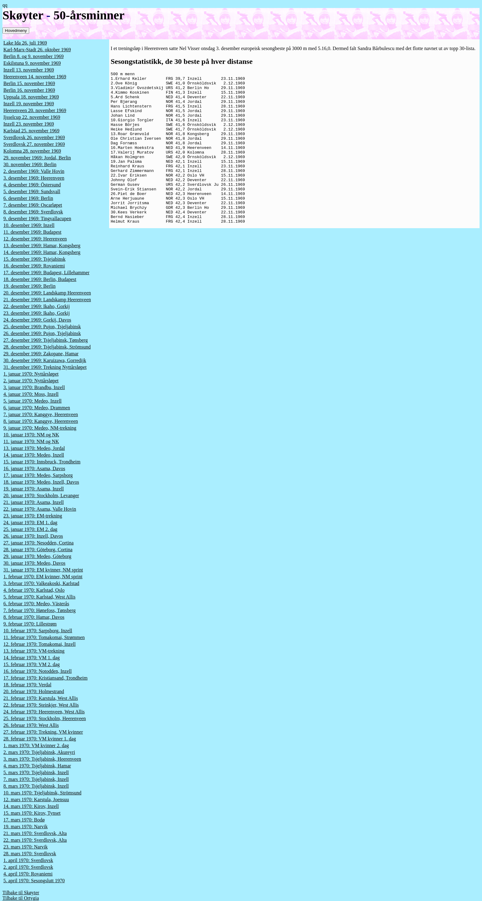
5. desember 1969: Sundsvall (31, 191)
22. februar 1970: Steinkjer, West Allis (41, 705)
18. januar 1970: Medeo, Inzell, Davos (41, 482)
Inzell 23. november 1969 (28, 124)
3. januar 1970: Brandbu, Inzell (34, 387)
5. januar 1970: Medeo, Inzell (32, 401)
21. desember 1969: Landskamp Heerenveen (47, 299)
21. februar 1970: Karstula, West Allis (40, 698)
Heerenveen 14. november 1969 (34, 76)
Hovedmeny (16, 30)
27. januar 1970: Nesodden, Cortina (38, 542)
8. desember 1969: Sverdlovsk (33, 211)
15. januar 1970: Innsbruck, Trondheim (42, 461)
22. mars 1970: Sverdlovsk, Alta (35, 840)
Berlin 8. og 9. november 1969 (33, 56)
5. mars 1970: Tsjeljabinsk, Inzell (36, 772)
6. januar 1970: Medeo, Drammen (36, 407)
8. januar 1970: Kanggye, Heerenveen (40, 421)
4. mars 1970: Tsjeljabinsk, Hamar (37, 765)
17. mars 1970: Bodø (24, 819)
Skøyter (22, 15)
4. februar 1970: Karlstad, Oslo (34, 590)
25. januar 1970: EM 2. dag (30, 529)
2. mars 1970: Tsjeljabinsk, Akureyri (39, 752)
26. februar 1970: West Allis (31, 725)
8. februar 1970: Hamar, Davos (33, 617)
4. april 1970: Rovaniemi (28, 873)
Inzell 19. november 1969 (28, 103)
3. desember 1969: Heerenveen (33, 178)
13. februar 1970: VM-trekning (34, 650)
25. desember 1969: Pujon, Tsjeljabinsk (42, 326)
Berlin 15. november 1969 (29, 83)
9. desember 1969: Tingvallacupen (37, 218)
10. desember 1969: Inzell (28, 225)
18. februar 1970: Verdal (27, 684)
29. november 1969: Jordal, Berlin (37, 157)
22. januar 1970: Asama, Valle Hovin (39, 509)
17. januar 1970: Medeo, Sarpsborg (38, 475)
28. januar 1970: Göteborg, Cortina (38, 549)
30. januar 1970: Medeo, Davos (34, 563)
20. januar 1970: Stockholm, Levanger (41, 495)
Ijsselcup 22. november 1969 (31, 117)
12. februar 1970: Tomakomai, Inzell (39, 644)
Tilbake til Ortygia (20, 898)
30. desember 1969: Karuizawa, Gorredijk (44, 360)
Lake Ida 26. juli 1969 (25, 42)
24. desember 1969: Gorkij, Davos (37, 319)
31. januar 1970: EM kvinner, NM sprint (43, 569)
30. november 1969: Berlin (29, 164)
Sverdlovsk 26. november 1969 (34, 137)
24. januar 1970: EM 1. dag (30, 522)
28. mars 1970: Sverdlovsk (29, 853)
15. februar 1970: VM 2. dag (31, 664)
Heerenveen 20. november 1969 (34, 110)
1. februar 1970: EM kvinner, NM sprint (42, 576)
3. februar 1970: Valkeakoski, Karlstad (41, 583)
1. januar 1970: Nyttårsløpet (31, 373)
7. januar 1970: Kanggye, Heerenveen (40, 414)
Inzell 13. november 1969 (28, 69)
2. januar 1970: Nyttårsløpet (31, 380)
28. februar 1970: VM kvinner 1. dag (39, 738)
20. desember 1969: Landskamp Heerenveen (47, 292)
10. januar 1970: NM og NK (31, 434)
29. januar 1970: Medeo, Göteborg (37, 556)
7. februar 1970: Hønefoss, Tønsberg (39, 610)
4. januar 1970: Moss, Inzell (31, 394)
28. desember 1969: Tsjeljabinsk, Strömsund (47, 346)
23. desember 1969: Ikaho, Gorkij (36, 313)
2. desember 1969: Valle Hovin (33, 171)
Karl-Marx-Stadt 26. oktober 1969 (37, 49)
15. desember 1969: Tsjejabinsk (34, 259)
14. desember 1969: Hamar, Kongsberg (42, 252)
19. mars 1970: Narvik (25, 826)
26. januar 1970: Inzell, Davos (33, 536)
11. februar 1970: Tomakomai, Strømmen (44, 637)
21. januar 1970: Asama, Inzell (33, 502)
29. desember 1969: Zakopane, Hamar (40, 353)
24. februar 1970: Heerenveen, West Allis (44, 711)
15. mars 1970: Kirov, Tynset (32, 813)
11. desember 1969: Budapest (32, 232)
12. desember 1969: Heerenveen (35, 238)
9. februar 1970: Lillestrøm (30, 623)
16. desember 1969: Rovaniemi (34, 265)
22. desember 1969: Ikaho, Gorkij (36, 306)
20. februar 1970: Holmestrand (33, 691)
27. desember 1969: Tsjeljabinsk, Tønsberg (45, 340)
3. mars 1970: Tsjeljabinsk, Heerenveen (42, 759)
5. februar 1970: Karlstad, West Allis (39, 596)
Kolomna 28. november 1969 (32, 151)
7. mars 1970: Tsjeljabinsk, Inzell (36, 779)
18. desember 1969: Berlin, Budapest (39, 279)
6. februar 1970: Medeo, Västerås (36, 603)
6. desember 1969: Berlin (28, 198)
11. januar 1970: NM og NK (31, 441)
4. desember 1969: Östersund (32, 184)
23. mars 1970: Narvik (25, 846)
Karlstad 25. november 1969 (31, 130)
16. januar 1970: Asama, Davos (34, 468)
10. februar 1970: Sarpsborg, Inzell (37, 630)
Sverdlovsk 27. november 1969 (34, 144)
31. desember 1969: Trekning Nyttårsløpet (45, 367)
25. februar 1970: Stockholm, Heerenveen (44, 718)
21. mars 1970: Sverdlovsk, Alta (35, 833)
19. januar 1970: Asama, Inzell (33, 488)
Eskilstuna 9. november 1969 (32, 63)
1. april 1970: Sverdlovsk (28, 860)
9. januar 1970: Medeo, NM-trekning (39, 428)
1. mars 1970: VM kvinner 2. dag (36, 745)
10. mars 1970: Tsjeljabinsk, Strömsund (42, 792)
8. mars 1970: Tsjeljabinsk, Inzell (36, 786)
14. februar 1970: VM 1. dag (31, 657)
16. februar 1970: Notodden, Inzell (37, 671)
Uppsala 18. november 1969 (31, 96)
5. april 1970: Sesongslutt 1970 (34, 880)
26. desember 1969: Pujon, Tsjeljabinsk (42, 333)
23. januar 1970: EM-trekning (32, 515)
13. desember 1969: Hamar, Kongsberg (42, 245)
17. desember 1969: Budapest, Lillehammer (46, 272)
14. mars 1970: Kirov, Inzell (31, 806)
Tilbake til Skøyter (20, 892)
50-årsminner (88, 15)
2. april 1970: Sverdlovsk (28, 867)
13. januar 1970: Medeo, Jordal (34, 448)
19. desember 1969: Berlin (29, 286)
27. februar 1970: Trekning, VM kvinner (43, 732)
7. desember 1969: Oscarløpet (32, 205)
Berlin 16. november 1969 (29, 90)
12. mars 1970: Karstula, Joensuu (36, 799)
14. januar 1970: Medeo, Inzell (33, 455)
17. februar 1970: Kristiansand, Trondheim (45, 678)
